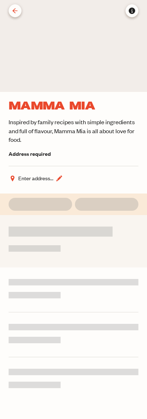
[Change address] (36, 178)
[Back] (15, 10)
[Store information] (131, 10)
